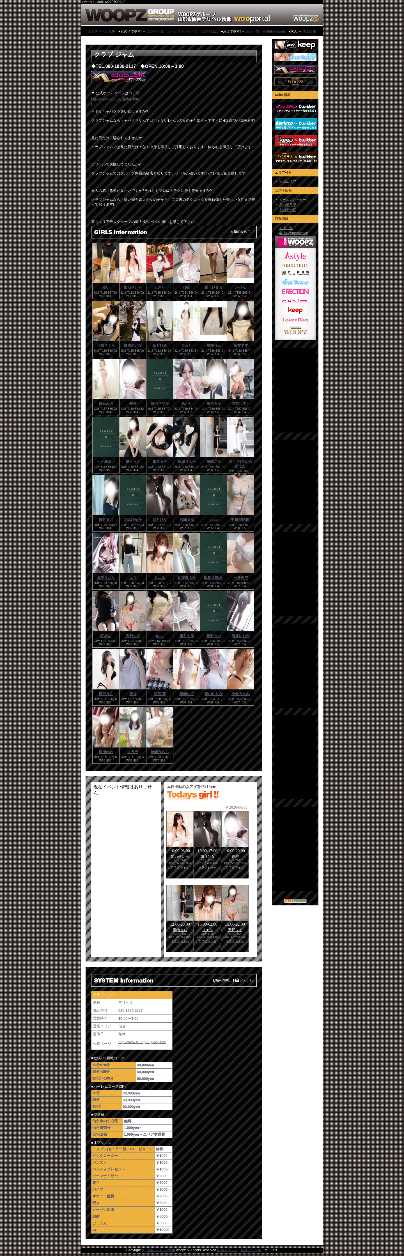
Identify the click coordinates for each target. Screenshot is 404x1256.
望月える (187, 636)
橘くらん (133, 461)
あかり (186, 403)
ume (159, 636)
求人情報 (309, 31)
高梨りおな (106, 578)
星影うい (213, 636)
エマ (133, 578)
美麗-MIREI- (240, 519)
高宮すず (240, 345)
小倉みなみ (240, 694)
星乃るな (213, 403)
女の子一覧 (155, 31)
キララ (132, 752)
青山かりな (214, 694)
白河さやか (160, 403)
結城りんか (187, 461)
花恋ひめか (133, 519)
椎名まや (160, 461)
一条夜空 (240, 578)
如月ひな (160, 519)
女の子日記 (209, 31)
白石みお (106, 403)
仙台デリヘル (251, 1250)
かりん (240, 287)
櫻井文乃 (106, 519)
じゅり (186, 345)
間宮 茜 (160, 694)
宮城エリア (287, 181)
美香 (133, 694)
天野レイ (133, 636)
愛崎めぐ (187, 694)
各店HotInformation (293, 233)
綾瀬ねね (106, 752)
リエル (159, 578)
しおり (159, 287)
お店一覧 (253, 31)
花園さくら (106, 345)
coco (214, 519)
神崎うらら (160, 752)
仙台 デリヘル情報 (161, 1250)
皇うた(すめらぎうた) (240, 463)
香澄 (133, 403)
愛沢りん (106, 694)
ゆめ (186, 287)
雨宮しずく (240, 403)
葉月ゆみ (160, 345)
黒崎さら (213, 461)
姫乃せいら (133, 287)
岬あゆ (105, 636)
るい (106, 287)
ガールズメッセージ (182, 31)
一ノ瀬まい (106, 461)
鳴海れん (213, 345)
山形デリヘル (227, 1250)
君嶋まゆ (187, 519)
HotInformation (274, 31)
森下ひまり (214, 287)
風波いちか (240, 636)
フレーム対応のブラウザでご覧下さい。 (126, 869)
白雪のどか (133, 345)
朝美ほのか (187, 578)
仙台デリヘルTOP (101, 31)
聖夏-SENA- (213, 578)
